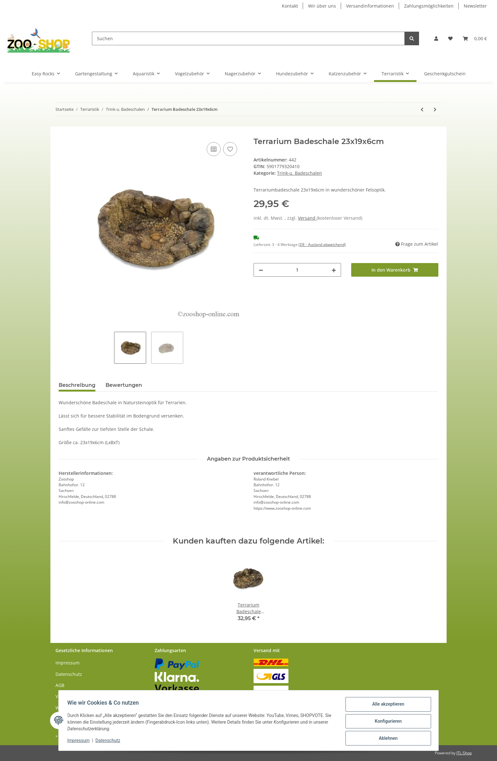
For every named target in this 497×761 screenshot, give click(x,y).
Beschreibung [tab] (77, 385)
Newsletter (475, 6)
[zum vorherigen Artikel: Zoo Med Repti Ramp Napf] (422, 109)
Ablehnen (386, 738)
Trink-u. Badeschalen (299, 173)
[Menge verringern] (261, 269)
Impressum (67, 663)
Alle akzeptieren (387, 705)
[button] (436, 38)
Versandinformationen (370, 6)
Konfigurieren (386, 722)
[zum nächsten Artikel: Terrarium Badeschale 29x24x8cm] (435, 109)
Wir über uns (322, 6)
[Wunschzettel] (450, 38)
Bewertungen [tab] (124, 385)
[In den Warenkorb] (64, 133)
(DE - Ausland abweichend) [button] (322, 244)
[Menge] (297, 269)
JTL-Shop (464, 753)
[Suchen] (248, 38)
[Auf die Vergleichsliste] (214, 149)
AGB (59, 685)
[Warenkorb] (475, 38)
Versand (307, 218)
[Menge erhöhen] (334, 269)
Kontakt (290, 6)
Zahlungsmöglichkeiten (429, 6)
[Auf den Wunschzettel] (230, 149)
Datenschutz (68, 674)
